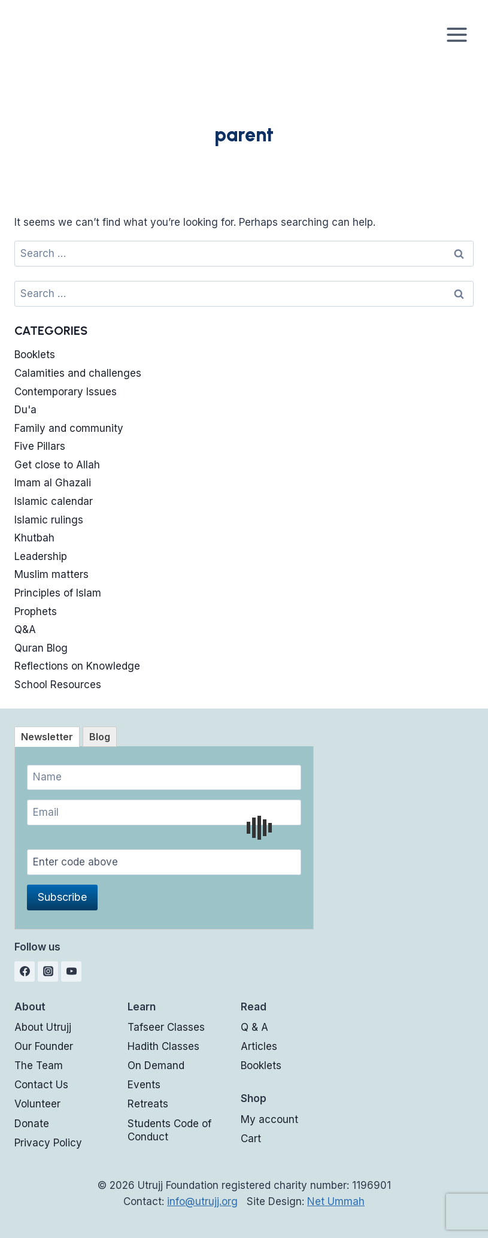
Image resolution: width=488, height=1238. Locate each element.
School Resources (57, 685)
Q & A (254, 1027)
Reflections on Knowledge (77, 666)
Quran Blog (41, 648)
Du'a (25, 410)
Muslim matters (51, 574)
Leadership (40, 556)
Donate (31, 1124)
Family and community (68, 428)
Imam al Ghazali (52, 483)
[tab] (47, 737)
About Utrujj (42, 1027)
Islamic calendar (53, 501)
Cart (251, 1139)
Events (144, 1085)
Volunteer (37, 1104)
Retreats (148, 1104)
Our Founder (43, 1046)
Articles (259, 1046)
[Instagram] (48, 971)
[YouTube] (71, 971)
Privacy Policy (48, 1143)
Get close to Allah (57, 465)
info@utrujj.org (202, 1201)
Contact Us (41, 1085)
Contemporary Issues (65, 392)
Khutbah (34, 538)
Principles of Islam (57, 593)
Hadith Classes (163, 1046)
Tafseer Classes (166, 1027)
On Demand (156, 1065)
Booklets (34, 355)
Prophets (35, 612)
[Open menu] (456, 34)
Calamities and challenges (77, 373)
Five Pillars (39, 446)
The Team (38, 1065)
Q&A (25, 629)
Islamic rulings (48, 520)
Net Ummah (336, 1201)
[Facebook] (24, 971)
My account (269, 1119)
